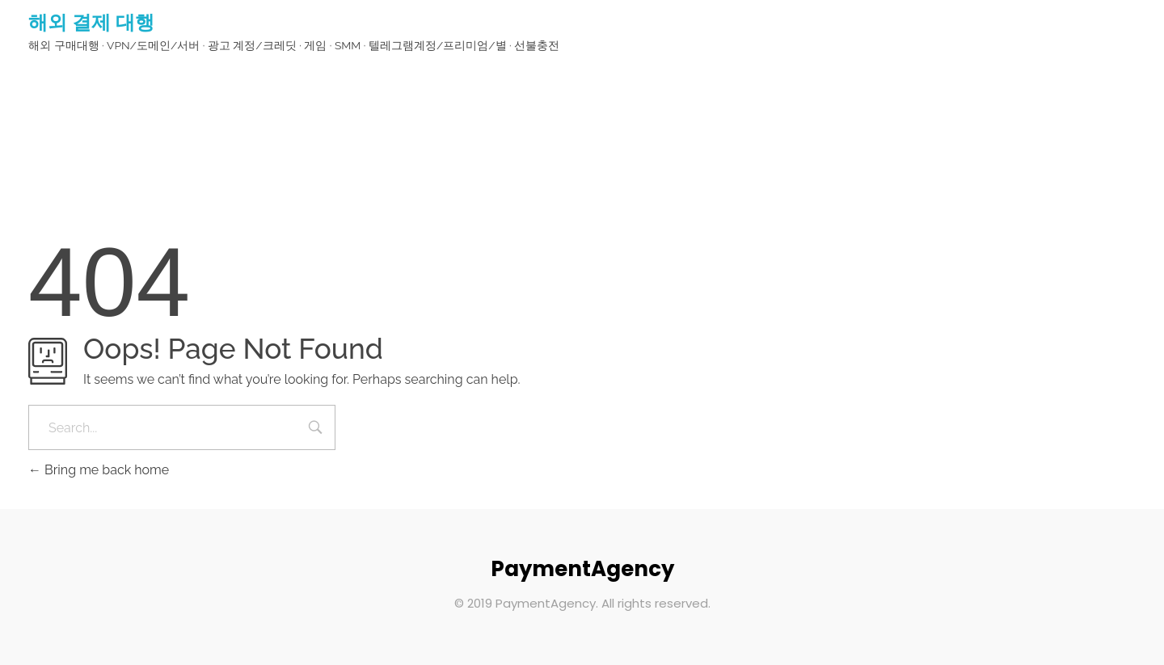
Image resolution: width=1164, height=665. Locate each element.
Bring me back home (98, 470)
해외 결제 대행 (91, 22)
